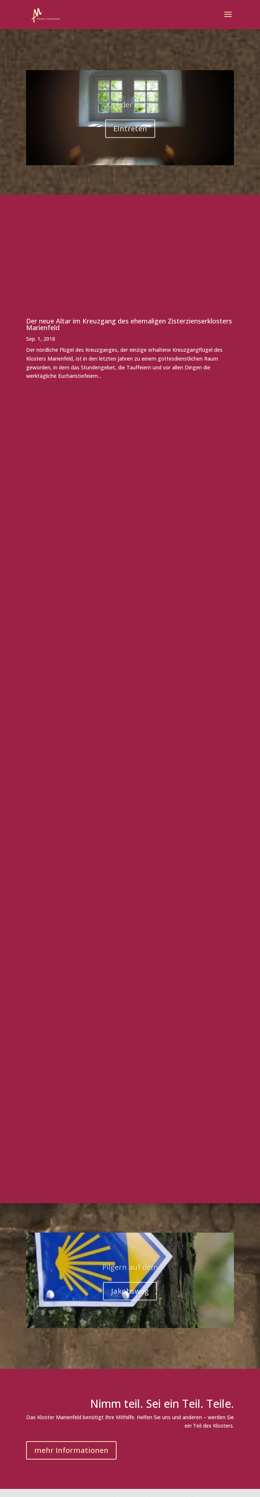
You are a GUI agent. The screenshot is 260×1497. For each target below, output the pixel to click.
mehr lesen (39, 384)
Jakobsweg (130, 1295)
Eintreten (130, 133)
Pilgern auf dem (130, 1271)
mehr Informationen (71, 1450)
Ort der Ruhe (130, 109)
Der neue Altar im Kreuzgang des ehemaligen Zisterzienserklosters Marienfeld (129, 324)
